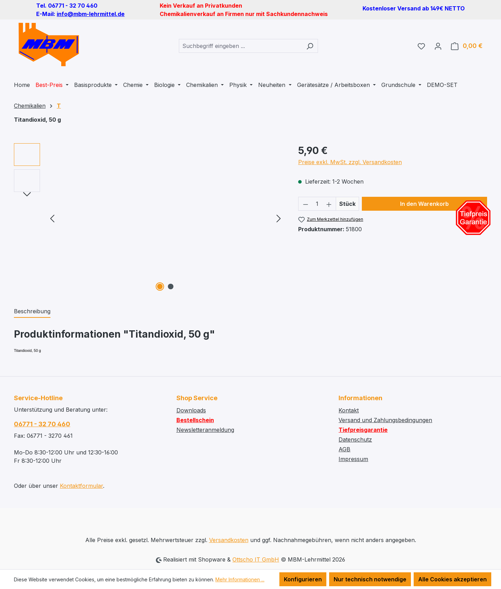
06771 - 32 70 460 (42, 424)
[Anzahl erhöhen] (329, 204)
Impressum (353, 458)
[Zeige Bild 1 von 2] (160, 286)
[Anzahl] (317, 204)
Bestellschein (195, 420)
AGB (344, 449)
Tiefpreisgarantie (363, 429)
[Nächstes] (278, 218)
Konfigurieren (303, 579)
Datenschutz (355, 439)
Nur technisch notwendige (370, 579)
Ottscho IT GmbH (255, 559)
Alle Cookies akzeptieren (452, 579)
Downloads (191, 410)
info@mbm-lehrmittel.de (91, 13)
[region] (149, 218)
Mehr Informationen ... (239, 579)
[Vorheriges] (52, 218)
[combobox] (240, 46)
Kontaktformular (81, 485)
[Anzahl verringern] (305, 204)
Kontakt (349, 410)
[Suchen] (310, 46)
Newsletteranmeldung (205, 429)
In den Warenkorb (424, 203)
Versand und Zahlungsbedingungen (385, 420)
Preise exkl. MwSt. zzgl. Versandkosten (350, 162)
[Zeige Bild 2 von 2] (171, 286)
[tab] (32, 311)
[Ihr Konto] (438, 46)
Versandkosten (228, 539)
